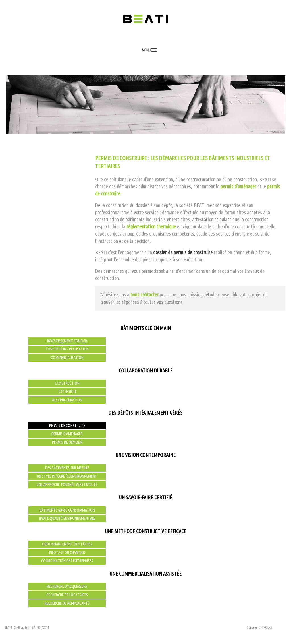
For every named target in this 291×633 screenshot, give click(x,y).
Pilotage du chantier (67, 552)
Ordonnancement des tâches (67, 544)
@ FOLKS (266, 627)
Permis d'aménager (67, 434)
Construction (67, 383)
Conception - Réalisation (67, 349)
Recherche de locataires (67, 595)
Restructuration (67, 400)
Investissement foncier (67, 341)
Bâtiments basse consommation (67, 510)
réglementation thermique (151, 226)
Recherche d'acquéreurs (67, 586)
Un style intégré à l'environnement (67, 476)
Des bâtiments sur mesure (67, 467)
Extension (67, 391)
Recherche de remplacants (67, 603)
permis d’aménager (238, 186)
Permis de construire (67, 425)
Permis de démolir (67, 442)
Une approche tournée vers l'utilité (67, 484)
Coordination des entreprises (67, 560)
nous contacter (144, 294)
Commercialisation (67, 357)
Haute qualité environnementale (67, 518)
